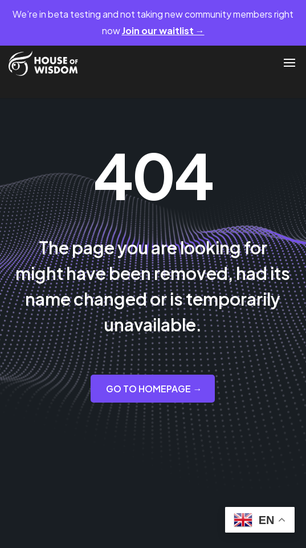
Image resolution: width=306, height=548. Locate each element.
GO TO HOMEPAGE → (154, 389)
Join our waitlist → (163, 30)
